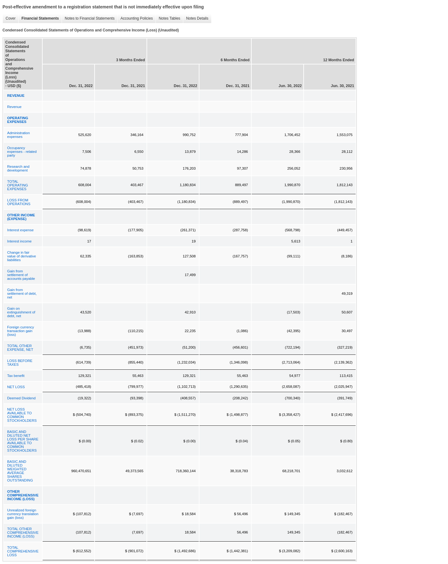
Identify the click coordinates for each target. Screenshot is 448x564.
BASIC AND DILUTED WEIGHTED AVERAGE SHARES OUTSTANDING (20, 471)
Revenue (14, 107)
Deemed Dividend (21, 398)
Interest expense (20, 230)
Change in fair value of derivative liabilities (21, 256)
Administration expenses (18, 135)
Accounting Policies (135, 18)
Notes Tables (168, 18)
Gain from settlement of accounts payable (21, 274)
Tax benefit (16, 376)
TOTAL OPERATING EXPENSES (17, 185)
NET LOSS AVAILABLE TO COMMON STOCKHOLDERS (22, 414)
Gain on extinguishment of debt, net (21, 312)
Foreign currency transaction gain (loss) (20, 330)
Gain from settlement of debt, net (22, 293)
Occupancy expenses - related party (22, 151)
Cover (9, 18)
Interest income (19, 241)
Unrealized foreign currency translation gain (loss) (22, 513)
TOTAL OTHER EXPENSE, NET (20, 347)
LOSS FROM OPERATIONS (18, 202)
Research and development (18, 168)
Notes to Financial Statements (88, 18)
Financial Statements (38, 18)
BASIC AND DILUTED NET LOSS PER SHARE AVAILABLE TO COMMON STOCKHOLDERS (22, 441)
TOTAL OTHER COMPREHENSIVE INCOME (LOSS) (23, 532)
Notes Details (195, 18)
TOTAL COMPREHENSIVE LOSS (23, 551)
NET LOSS (16, 387)
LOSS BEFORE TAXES (19, 362)
